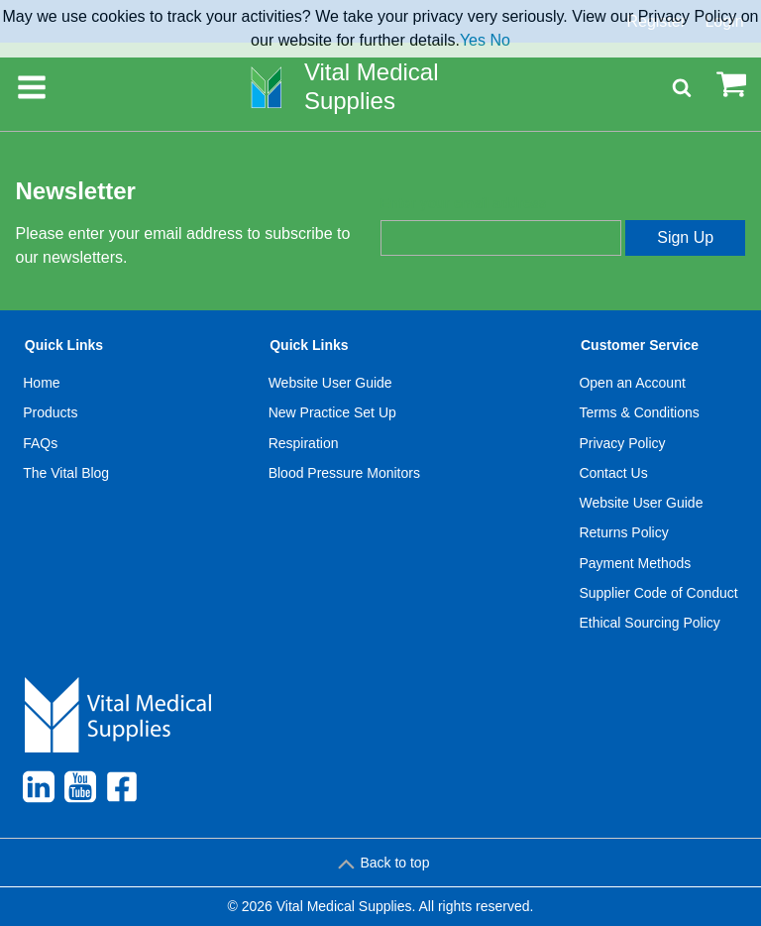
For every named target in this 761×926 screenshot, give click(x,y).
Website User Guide (330, 383)
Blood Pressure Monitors (344, 473)
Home (41, 383)
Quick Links (64, 345)
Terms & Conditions (639, 412)
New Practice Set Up (332, 412)
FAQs (40, 443)
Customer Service (640, 345)
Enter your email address (463, 203)
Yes (473, 40)
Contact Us (613, 473)
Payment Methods (635, 563)
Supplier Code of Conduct (658, 593)
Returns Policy (623, 532)
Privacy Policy (622, 443)
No (499, 40)
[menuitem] (66, 488)
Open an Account (632, 383)
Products (50, 412)
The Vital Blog (66, 473)
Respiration (304, 443)
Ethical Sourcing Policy (649, 623)
